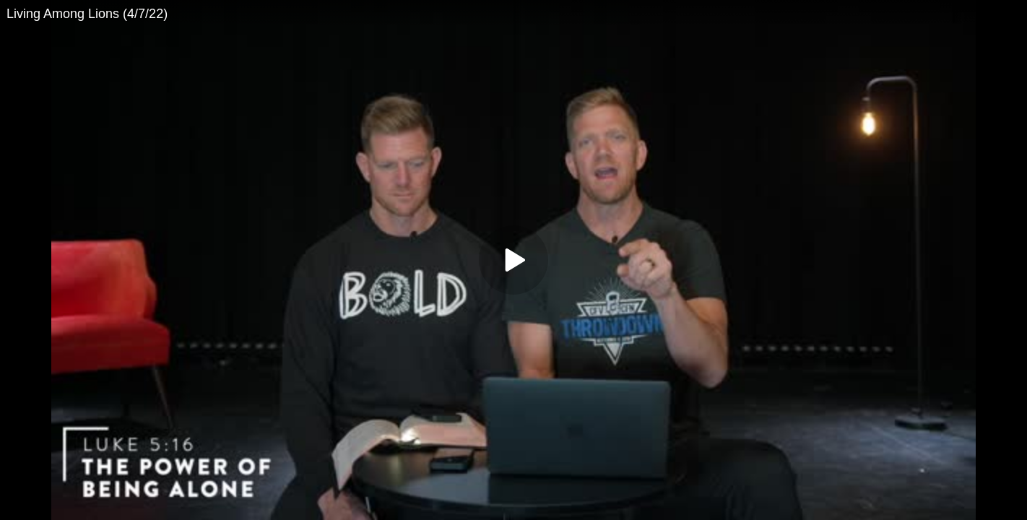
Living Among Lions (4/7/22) (87, 13)
